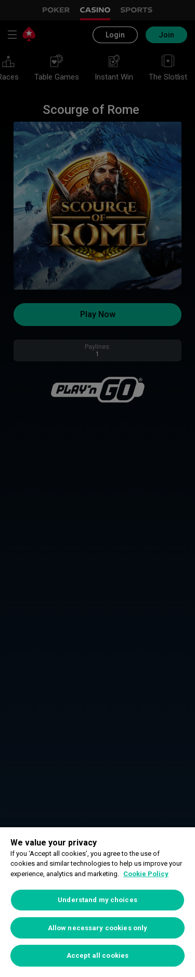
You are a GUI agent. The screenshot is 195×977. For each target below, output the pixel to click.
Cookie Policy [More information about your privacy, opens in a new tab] (145, 874)
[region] (97, 902)
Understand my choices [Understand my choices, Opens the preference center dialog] (97, 900)
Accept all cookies (97, 955)
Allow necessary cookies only (98, 928)
